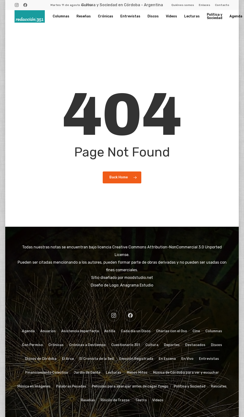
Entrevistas (209, 359)
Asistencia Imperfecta (80, 331)
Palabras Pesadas (71, 386)
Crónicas (56, 345)
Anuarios (48, 331)
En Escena (167, 359)
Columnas (213, 331)
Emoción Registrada (136, 359)
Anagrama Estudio (136, 285)
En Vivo (187, 359)
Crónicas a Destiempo (87, 345)
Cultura (151, 345)
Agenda (28, 331)
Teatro (141, 400)
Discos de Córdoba (40, 359)
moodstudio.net (138, 277)
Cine (196, 331)
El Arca (68, 359)
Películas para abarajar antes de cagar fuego (130, 386)
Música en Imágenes (34, 386)
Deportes (172, 345)
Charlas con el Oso (171, 331)
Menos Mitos (137, 373)
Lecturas (113, 373)
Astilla (109, 331)
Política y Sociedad (189, 386)
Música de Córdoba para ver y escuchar (186, 373)
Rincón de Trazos (115, 400)
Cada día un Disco (136, 331)
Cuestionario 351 (125, 345)
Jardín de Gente (87, 373)
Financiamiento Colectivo (46, 373)
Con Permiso (32, 345)
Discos (216, 345)
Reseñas (88, 400)
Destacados (195, 345)
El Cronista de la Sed (96, 359)
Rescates (219, 386)
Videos (157, 400)
